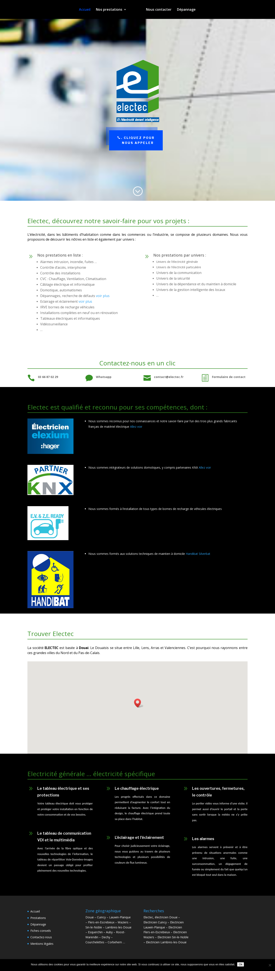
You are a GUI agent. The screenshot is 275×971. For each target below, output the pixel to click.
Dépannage (185, 10)
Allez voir (136, 427)
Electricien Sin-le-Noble (173, 937)
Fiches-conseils (40, 931)
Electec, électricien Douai (160, 917)
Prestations (38, 918)
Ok (240, 964)
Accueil (86, 10)
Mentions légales (41, 944)
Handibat (192, 554)
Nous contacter (157, 10)
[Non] (270, 965)
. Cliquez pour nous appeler (138, 140)
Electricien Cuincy (155, 922)
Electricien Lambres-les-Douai (166, 942)
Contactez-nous (41, 937)
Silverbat (204, 554)
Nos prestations (110, 10)
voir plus (103, 295)
